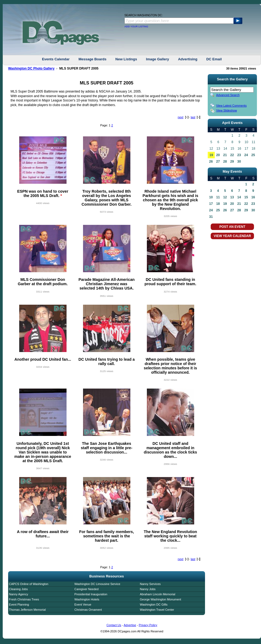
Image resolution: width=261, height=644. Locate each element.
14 (239, 197)
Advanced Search (228, 95)
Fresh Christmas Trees (24, 599)
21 (225, 155)
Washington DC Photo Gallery (31, 68)
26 (211, 161)
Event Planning (19, 604)
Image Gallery (157, 59)
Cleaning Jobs (18, 589)
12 (225, 197)
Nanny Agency (18, 594)
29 (232, 161)
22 (232, 155)
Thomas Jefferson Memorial (27, 609)
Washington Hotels (86, 599)
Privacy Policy (148, 625)
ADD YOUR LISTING (136, 26)
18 (218, 204)
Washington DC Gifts (153, 604)
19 (211, 155)
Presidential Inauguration (90, 594)
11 (218, 197)
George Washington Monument (160, 599)
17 (211, 204)
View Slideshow (226, 110)
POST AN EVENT (232, 227)
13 (232, 197)
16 (253, 197)
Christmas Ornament (88, 609)
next (180, 117)
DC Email (214, 59)
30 (239, 161)
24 (246, 155)
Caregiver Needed (86, 589)
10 (211, 197)
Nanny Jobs (148, 589)
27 (218, 161)
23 (239, 155)
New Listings (126, 59)
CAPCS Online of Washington (28, 584)
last (193, 117)
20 (218, 155)
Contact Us (114, 625)
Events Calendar (56, 59)
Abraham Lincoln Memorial (157, 594)
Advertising (187, 59)
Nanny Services (150, 584)
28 (225, 161)
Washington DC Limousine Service (97, 584)
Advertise (130, 625)
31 (211, 217)
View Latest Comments (231, 105)
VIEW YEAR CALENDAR (232, 236)
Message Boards (92, 59)
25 (253, 155)
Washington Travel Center (157, 609)
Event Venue (82, 604)
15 (246, 197)
